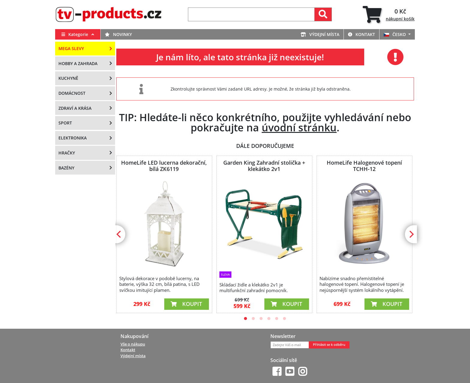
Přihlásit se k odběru (329, 345)
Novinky (118, 34)
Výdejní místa (320, 34)
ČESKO (395, 34)
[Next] (411, 234)
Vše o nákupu (132, 344)
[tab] (388, 14)
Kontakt (361, 34)
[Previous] (119, 234)
